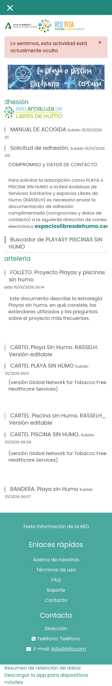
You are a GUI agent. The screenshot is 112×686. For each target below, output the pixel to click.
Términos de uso (56, 569)
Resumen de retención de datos (42, 668)
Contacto (56, 600)
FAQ (56, 579)
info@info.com (68, 648)
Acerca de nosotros (56, 559)
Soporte (56, 590)
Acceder (100, 20)
